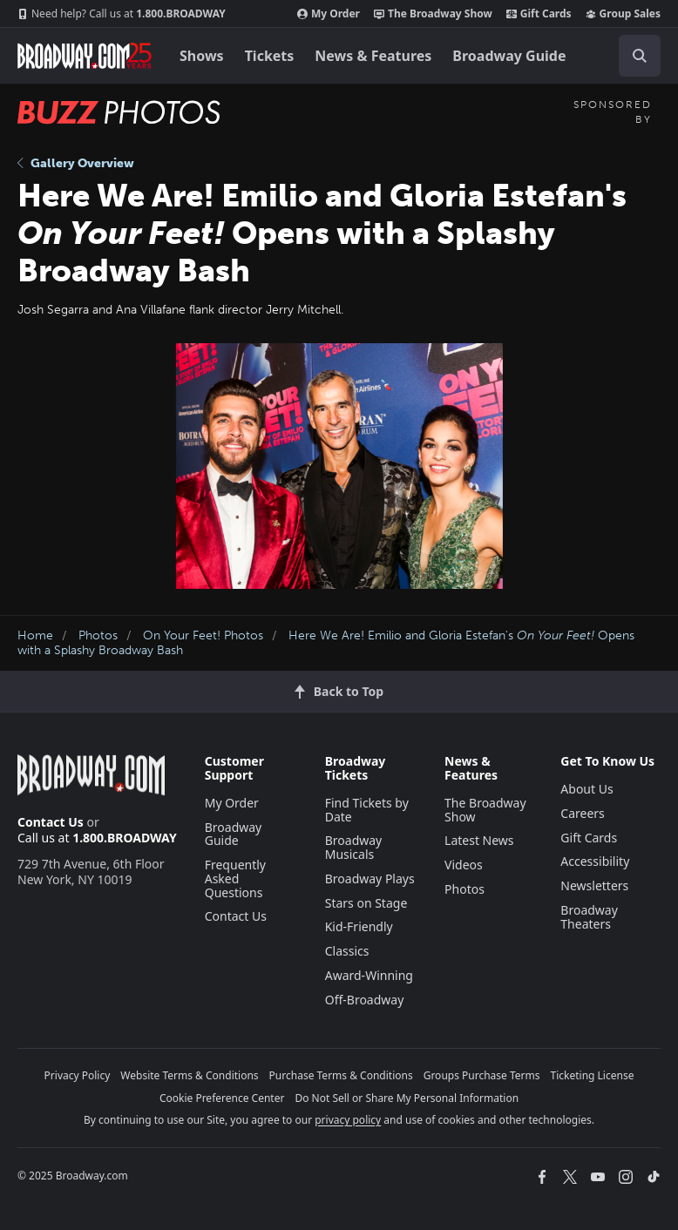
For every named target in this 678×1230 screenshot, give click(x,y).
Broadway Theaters (589, 917)
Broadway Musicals (354, 847)
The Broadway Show (433, 14)
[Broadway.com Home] (84, 56)
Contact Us (50, 822)
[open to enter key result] (640, 56)
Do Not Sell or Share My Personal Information (407, 1098)
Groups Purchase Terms (482, 1075)
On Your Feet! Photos (203, 635)
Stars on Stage (366, 903)
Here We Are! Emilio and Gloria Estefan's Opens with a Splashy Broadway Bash (325, 643)
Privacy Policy (77, 1075)
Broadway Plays (370, 878)
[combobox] (633, 56)
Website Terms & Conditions (189, 1075)
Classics (347, 951)
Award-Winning (369, 975)
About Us (586, 789)
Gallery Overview (75, 163)
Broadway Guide (509, 56)
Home (35, 635)
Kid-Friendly (359, 926)
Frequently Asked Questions (235, 878)
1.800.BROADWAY (121, 14)
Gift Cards (539, 14)
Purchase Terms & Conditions (341, 1075)
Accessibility (594, 861)
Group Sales (623, 14)
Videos (463, 864)
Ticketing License (592, 1075)
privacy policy (348, 1119)
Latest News (479, 840)
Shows (202, 56)
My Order (328, 14)
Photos (98, 635)
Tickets (270, 56)
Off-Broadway (364, 999)
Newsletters (594, 885)
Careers (582, 813)
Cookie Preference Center (222, 1098)
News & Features (373, 56)
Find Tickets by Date (367, 809)
